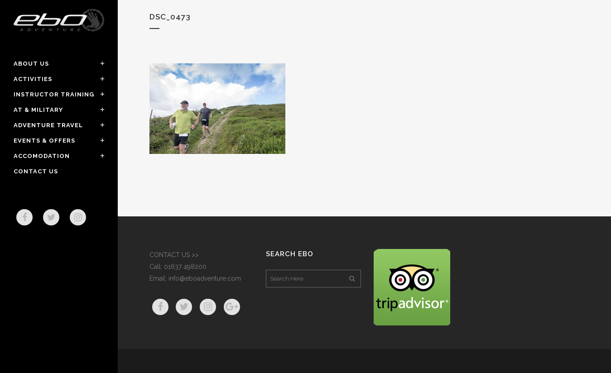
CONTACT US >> (174, 254)
